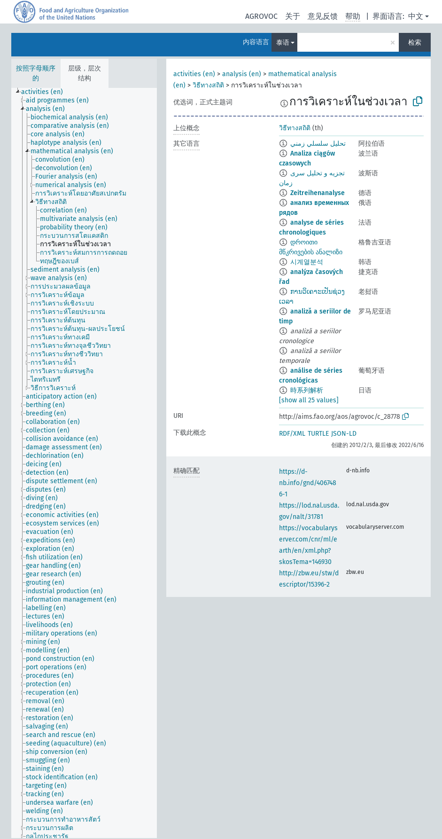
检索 (414, 43)
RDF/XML (292, 434)
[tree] (84, 463)
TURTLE (318, 434)
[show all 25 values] (309, 400)
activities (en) (194, 74)
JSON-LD (344, 434)
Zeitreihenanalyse (317, 193)
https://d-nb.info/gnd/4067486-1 (307, 483)
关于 (292, 16)
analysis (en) (241, 74)
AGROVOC (261, 16)
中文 (415, 16)
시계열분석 (306, 262)
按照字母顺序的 (35, 73)
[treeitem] (46, 92)
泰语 (282, 43)
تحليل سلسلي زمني (318, 144)
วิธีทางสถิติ (208, 85)
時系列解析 (306, 390)
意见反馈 (323, 16)
